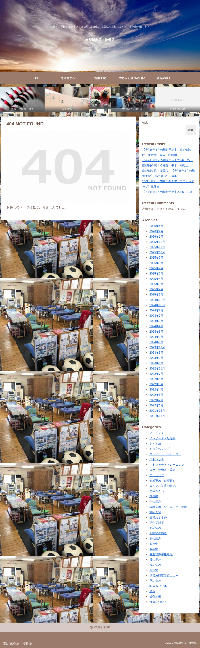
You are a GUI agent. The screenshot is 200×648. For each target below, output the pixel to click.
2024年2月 (156, 336)
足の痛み (155, 580)
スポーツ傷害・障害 (162, 469)
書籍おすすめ (158, 517)
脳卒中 (153, 543)
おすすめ (155, 443)
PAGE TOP (100, 627)
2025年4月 (156, 278)
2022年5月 (156, 384)
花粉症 (153, 570)
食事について (158, 601)
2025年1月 (156, 294)
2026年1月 (156, 236)
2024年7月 (156, 315)
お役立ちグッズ (159, 448)
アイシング (156, 432)
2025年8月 (156, 263)
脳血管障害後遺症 (161, 554)
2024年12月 (157, 299)
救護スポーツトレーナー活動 (168, 506)
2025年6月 (156, 273)
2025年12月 (157, 241)
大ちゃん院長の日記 (162, 485)
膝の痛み (155, 564)
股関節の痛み (158, 533)
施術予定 (155, 512)
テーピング (156, 475)
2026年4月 (156, 225)
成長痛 (153, 496)
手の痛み (155, 501)
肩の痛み (155, 538)
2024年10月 (157, 305)
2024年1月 (156, 342)
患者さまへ (156, 491)
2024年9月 (156, 310)
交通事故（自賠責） (162, 480)
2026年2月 (156, 231)
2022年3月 (156, 394)
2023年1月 (156, 363)
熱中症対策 (156, 522)
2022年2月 (156, 400)
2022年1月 (156, 405)
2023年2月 (156, 357)
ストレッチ (156, 459)
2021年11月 (157, 415)
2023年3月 (156, 352)
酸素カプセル (158, 586)
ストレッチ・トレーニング (166, 464)
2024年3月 (156, 331)
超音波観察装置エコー (163, 575)
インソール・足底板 (162, 438)
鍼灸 (152, 591)
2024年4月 (156, 326)
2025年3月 (156, 284)
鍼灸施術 (155, 596)
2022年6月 (156, 379)
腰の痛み (155, 559)
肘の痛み (155, 527)
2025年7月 (156, 268)
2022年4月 (156, 389)
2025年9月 (156, 257)
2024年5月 (156, 320)
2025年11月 (157, 247)
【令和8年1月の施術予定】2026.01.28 (167, 191)
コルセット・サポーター (165, 454)
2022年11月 (157, 368)
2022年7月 (156, 373)
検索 (145, 122)
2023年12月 (157, 347)
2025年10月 (157, 252)
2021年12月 (157, 410)
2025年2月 (156, 289)
